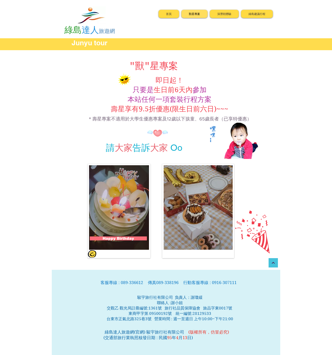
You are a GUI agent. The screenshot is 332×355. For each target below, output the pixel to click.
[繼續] (273, 262)
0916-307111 (224, 282)
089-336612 (132, 282)
